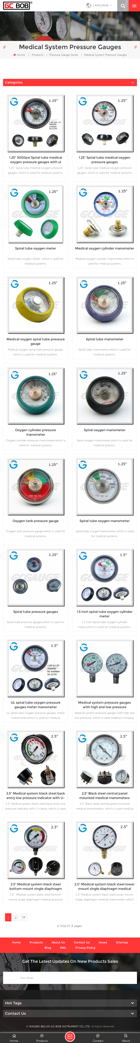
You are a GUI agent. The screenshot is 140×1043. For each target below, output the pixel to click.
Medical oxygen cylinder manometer (104, 248)
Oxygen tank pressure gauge (36, 521)
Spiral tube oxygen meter (35, 248)
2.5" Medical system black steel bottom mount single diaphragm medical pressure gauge (35, 886)
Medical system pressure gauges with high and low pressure (104, 705)
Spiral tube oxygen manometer (105, 521)
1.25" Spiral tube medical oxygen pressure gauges (104, 160)
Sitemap (122, 942)
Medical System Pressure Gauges (105, 54)
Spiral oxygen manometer (104, 430)
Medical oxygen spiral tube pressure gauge (36, 341)
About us (58, 942)
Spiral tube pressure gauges (35, 612)
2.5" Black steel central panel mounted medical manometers (104, 795)
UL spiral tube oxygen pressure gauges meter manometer (35, 705)
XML (63, 948)
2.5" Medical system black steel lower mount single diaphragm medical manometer (104, 886)
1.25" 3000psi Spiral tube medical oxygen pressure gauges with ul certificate (35, 160)
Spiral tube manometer (104, 339)
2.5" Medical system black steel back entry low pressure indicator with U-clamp (35, 795)
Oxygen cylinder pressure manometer (35, 432)
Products (37, 54)
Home (19, 54)
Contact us (82, 942)
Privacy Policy (85, 948)
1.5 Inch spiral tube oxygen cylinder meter (104, 614)
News (103, 942)
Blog (48, 948)
